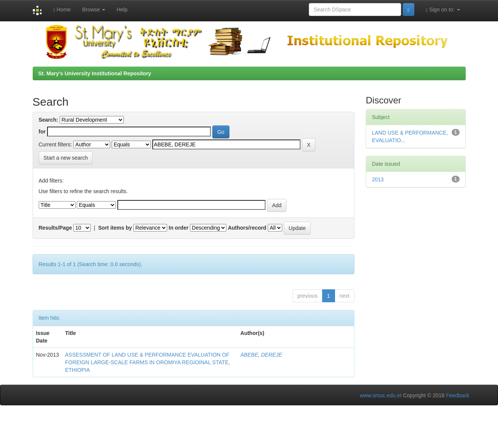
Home (62, 9)
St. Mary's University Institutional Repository (94, 73)
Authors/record (247, 228)
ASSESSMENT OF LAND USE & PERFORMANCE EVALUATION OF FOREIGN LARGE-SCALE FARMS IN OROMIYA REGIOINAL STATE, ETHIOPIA (147, 362)
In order (178, 228)
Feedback (457, 395)
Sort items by (115, 228)
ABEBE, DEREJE (261, 355)
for (42, 132)
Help (122, 9)
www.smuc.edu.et (381, 395)
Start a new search (66, 158)
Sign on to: (443, 9)
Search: (48, 120)
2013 (378, 179)
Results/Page (55, 228)
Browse (93, 9)
